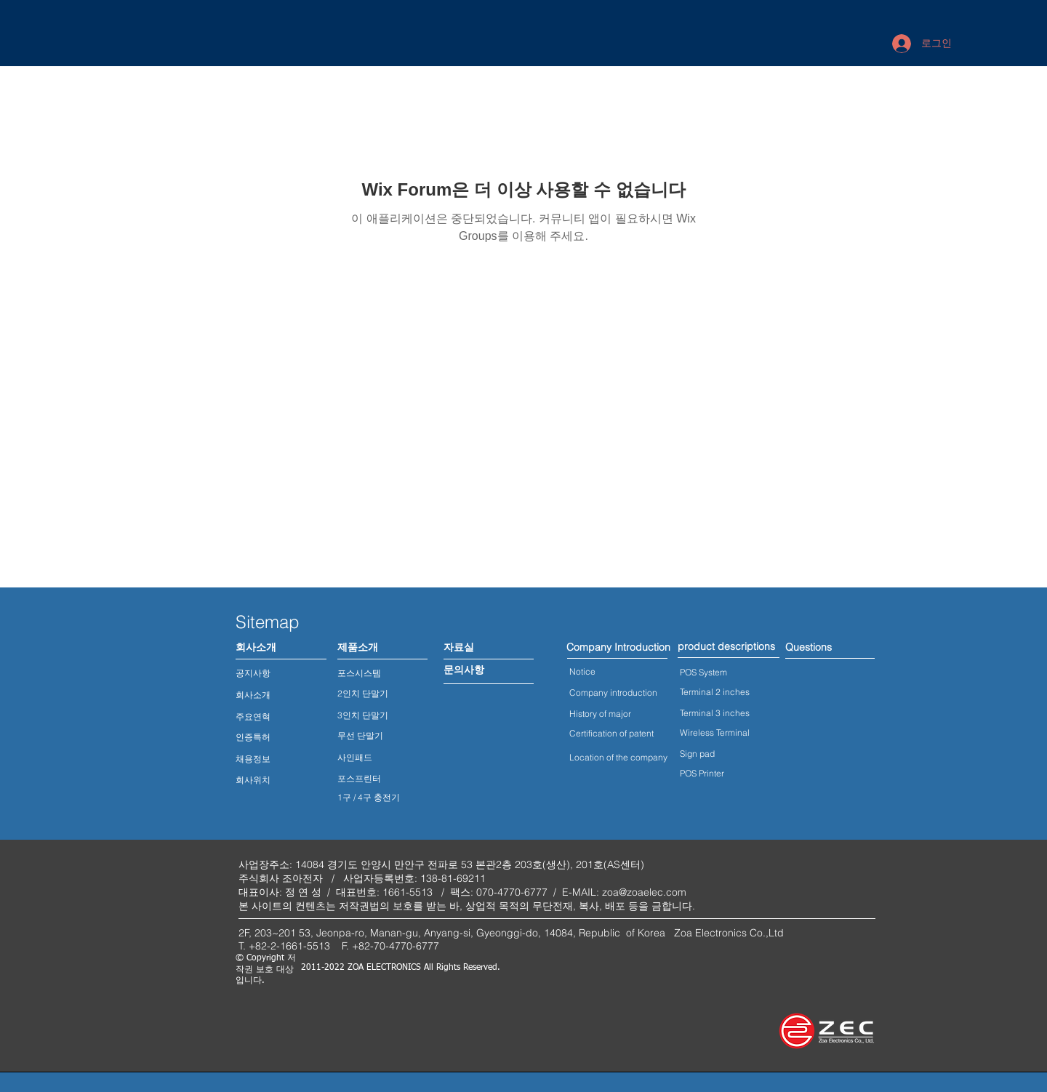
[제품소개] (357, 647)
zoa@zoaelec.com (644, 892)
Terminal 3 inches (715, 712)
